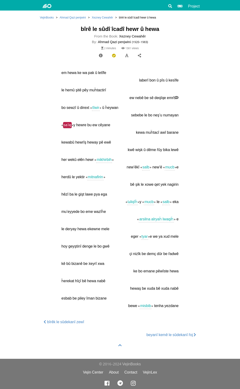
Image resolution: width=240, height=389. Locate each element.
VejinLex (150, 372)
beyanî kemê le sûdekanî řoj (171, 335)
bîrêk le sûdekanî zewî (64, 322)
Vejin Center (93, 372)
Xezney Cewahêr (102, 17)
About (114, 372)
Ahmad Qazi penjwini (73, 17)
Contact (130, 372)
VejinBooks (47, 17)
